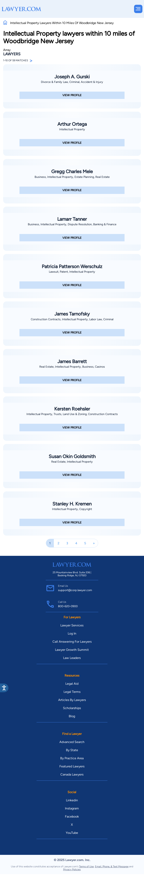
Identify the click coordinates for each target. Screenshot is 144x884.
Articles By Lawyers (72, 700)
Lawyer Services (71, 625)
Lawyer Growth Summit (72, 650)
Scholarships (72, 708)
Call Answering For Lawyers (72, 641)
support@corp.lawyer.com (75, 590)
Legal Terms (72, 692)
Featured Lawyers (71, 766)
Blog (72, 716)
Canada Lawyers (71, 774)
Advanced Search (71, 742)
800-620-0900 (68, 606)
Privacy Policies (72, 869)
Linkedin (72, 800)
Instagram (72, 808)
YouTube (72, 833)
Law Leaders (72, 658)
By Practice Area (72, 758)
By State (72, 750)
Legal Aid (71, 684)
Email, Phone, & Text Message (112, 866)
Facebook (72, 816)
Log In (72, 633)
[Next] (94, 543)
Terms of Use (86, 866)
